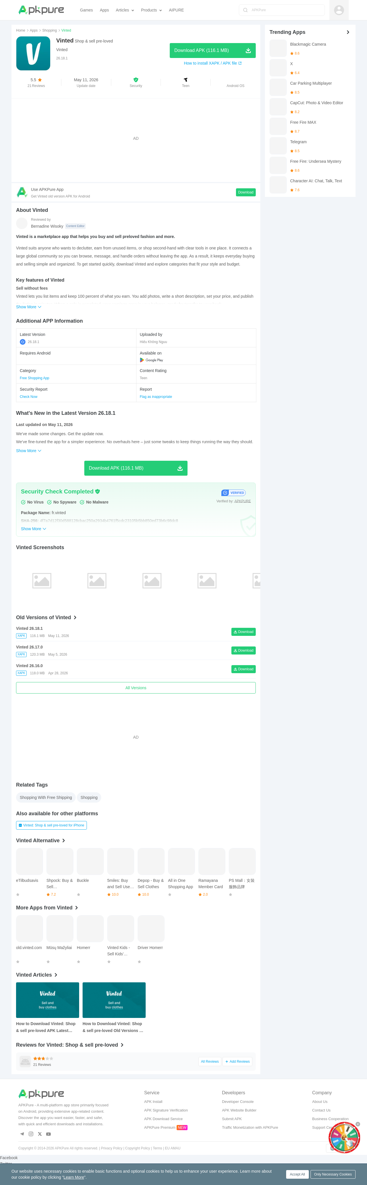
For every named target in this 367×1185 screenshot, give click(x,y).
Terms (157, 1148)
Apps (34, 30)
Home (20, 30)
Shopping (49, 30)
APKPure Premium (159, 1127)
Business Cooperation (330, 1119)
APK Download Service (163, 1119)
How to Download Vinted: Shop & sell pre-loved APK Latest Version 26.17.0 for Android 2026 (47, 1027)
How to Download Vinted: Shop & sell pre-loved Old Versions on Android (113, 1027)
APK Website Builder (239, 1110)
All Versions (135, 688)
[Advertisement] (135, 138)
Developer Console (238, 1101)
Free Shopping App (34, 378)
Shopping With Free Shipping (46, 797)
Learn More (74, 1177)
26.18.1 (29, 342)
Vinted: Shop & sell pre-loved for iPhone (51, 825)
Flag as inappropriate (156, 397)
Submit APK (232, 1119)
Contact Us (321, 1110)
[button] (136, 82)
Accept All (297, 1174)
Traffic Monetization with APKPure (250, 1127)
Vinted (61, 49)
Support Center (324, 1127)
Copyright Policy (137, 1148)
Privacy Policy (111, 1148)
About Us (319, 1101)
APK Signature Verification (166, 1110)
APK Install (153, 1101)
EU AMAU (172, 1148)
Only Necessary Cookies (333, 1174)
